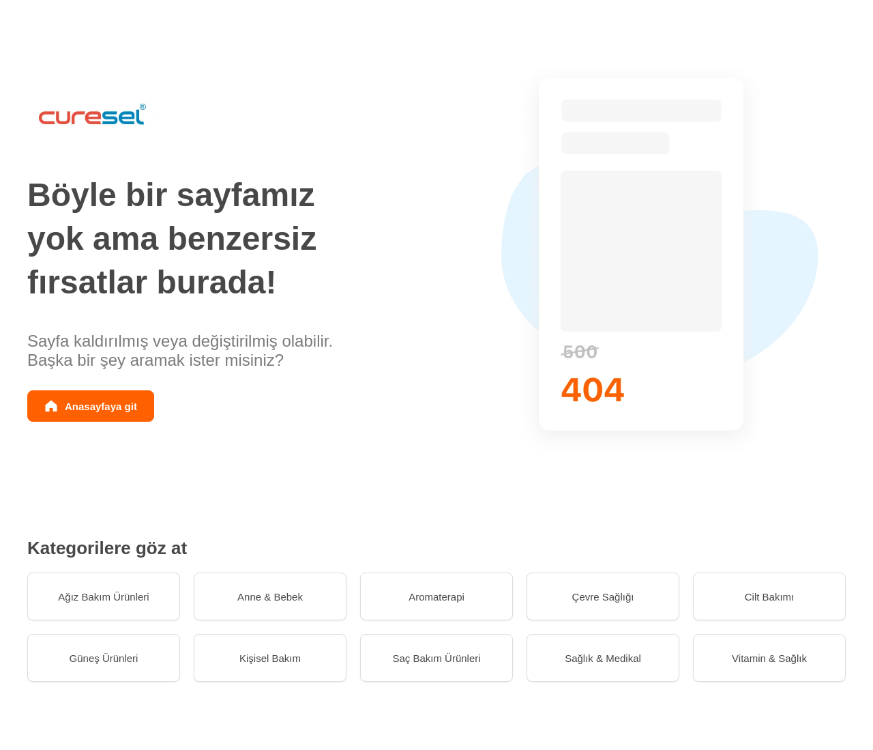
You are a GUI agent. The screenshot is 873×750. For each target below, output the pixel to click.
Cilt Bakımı (770, 597)
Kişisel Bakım (270, 658)
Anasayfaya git (101, 406)
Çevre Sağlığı (603, 597)
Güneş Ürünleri (104, 658)
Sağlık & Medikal (603, 658)
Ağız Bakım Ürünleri (103, 597)
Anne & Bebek (270, 597)
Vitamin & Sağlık (769, 658)
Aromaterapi (436, 597)
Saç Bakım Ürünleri (436, 658)
